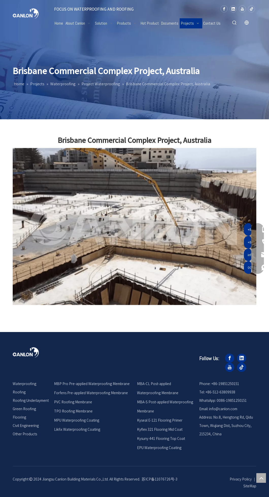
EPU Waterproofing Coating (159, 447)
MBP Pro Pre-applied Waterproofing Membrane (92, 383)
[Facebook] (224, 8)
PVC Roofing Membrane (73, 402)
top (261, 478)
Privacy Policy (241, 479)
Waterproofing (24, 383)
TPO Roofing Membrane (73, 411)
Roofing (19, 392)
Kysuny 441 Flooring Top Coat (161, 438)
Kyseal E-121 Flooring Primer (159, 420)
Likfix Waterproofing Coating (77, 429)
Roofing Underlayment (31, 400)
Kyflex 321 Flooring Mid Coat (159, 429)
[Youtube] (242, 8)
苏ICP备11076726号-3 (159, 479)
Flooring (19, 417)
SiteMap (249, 486)
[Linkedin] (233, 8)
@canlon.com (226, 408)
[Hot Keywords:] (234, 22)
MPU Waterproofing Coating (76, 420)
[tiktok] (251, 8)
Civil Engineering (26, 425)
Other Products (25, 434)
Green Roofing (24, 408)
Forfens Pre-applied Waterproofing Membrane (91, 392)
